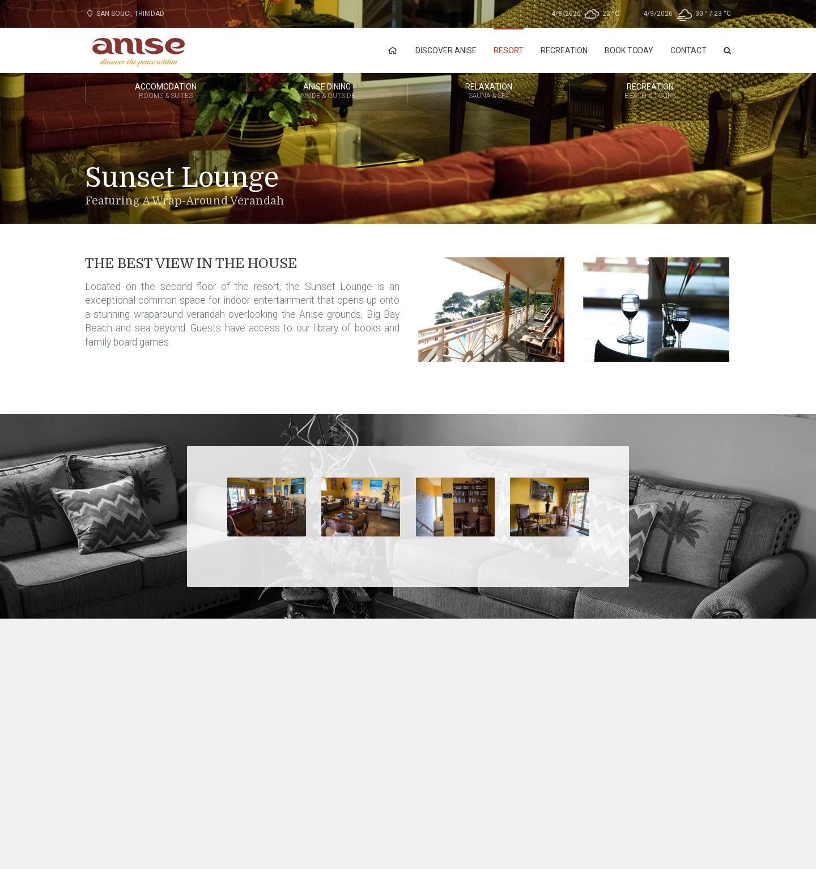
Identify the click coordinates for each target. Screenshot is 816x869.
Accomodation (166, 91)
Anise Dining (326, 91)
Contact (688, 50)
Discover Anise (446, 50)
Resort (509, 50)
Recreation (564, 50)
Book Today (629, 50)
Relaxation (488, 91)
